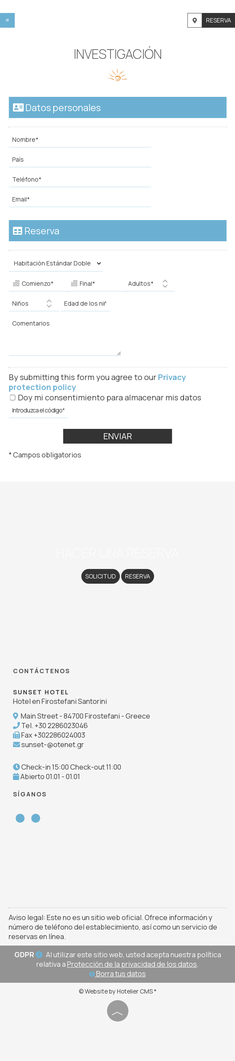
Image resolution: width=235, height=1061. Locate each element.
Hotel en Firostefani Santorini (60, 701)
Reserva (218, 20)
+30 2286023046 (61, 725)
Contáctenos (41, 671)
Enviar (117, 436)
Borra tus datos (117, 973)
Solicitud (100, 576)
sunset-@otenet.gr (52, 744)
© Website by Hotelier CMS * (118, 991)
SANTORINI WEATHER (117, 866)
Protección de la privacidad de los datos (132, 964)
